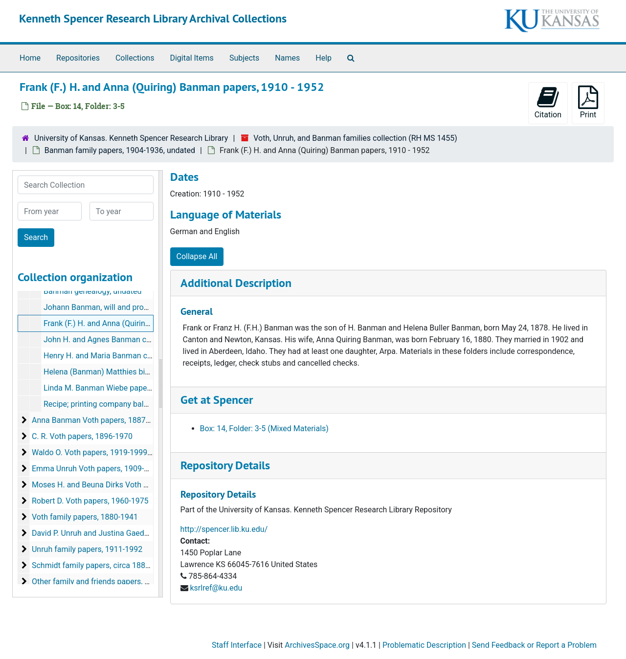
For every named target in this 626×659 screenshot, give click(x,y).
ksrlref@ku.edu (216, 588)
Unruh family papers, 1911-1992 (87, 549)
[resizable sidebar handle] (160, 384)
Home (30, 58)
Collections (135, 58)
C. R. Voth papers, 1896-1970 (82, 436)
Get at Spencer (216, 399)
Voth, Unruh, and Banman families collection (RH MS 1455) (355, 138)
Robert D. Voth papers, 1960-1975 (90, 500)
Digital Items (191, 58)
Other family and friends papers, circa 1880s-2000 (118, 581)
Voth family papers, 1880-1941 (85, 517)
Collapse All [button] (197, 256)
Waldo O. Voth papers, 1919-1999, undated (105, 452)
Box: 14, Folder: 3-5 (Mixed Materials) (264, 428)
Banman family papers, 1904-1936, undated (120, 150)
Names (287, 58)
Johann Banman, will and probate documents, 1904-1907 (142, 307)
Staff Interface (237, 645)
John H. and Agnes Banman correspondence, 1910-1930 (141, 339)
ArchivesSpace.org (317, 645)
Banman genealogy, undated (93, 291)
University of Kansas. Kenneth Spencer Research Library (131, 138)
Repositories (78, 58)
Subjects (244, 58)
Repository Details (225, 465)
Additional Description (235, 282)
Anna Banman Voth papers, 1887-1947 (98, 420)
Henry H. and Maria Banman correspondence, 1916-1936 (142, 355)
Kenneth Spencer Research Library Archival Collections (153, 18)
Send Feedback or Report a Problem (534, 645)
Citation (548, 102)
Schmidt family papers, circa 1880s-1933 (103, 565)
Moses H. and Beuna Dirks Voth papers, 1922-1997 (120, 484)
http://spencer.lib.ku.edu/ (224, 529)
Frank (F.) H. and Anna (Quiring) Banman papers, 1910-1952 (147, 323)
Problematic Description (424, 645)
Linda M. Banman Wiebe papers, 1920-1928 (119, 388)
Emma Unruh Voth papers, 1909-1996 (96, 468)
